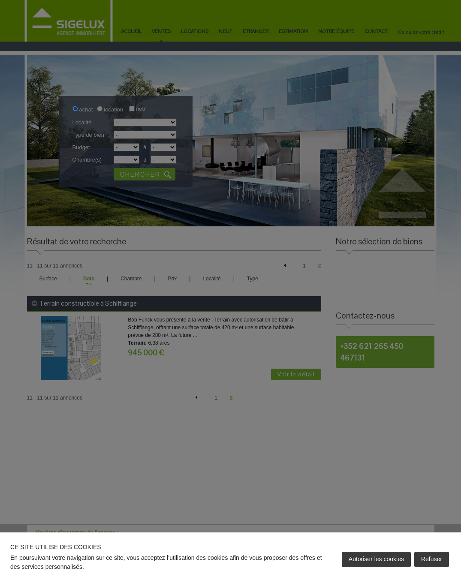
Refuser (431, 559)
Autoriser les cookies (376, 559)
